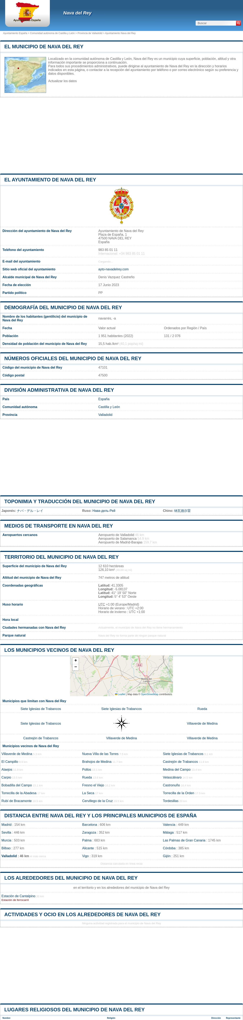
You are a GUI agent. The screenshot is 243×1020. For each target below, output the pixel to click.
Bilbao (6, 848)
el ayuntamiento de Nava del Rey (50, 179)
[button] (75, 661)
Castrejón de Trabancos (40, 738)
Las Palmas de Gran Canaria (184, 840)
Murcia (6, 840)
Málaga (168, 832)
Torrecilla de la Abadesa (18, 793)
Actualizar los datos (62, 81)
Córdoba (169, 848)
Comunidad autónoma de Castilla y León (52, 33)
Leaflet (120, 694)
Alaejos (6, 769)
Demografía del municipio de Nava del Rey (63, 307)
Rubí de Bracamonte (16, 801)
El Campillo (9, 761)
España (103, 399)
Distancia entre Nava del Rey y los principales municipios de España (100, 815)
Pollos (86, 769)
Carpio (6, 777)
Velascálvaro (172, 777)
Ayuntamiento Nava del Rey (120, 33)
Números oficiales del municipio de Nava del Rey (72, 358)
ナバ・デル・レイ (30, 510)
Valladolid (105, 415)
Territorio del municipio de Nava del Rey (61, 557)
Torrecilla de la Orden (178, 793)
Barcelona (89, 824)
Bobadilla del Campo (16, 785)
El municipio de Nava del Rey (43, 46)
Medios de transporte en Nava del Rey (58, 526)
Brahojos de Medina (96, 761)
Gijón (167, 856)
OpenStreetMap (149, 694)
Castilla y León (109, 407)
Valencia (169, 824)
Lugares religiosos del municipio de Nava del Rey (74, 1009)
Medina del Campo (176, 769)
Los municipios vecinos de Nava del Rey (59, 650)
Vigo (85, 856)
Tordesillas (171, 801)
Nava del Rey (77, 12)
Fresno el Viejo (93, 785)
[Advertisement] (121, 135)
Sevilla (6, 832)
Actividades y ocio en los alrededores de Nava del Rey (82, 914)
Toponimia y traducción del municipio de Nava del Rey (79, 501)
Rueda (202, 709)
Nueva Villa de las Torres (100, 754)
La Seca (88, 793)
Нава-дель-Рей (104, 510)
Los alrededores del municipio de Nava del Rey (71, 878)
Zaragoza (89, 832)
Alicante (88, 848)
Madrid (6, 824)
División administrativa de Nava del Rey (59, 390)
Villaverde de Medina (202, 723)
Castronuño (171, 785)
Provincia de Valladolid (89, 33)
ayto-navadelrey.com (113, 269)
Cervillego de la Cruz (97, 801)
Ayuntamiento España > (16, 33)
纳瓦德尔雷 (182, 510)
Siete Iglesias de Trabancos (41, 709)
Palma (86, 840)
